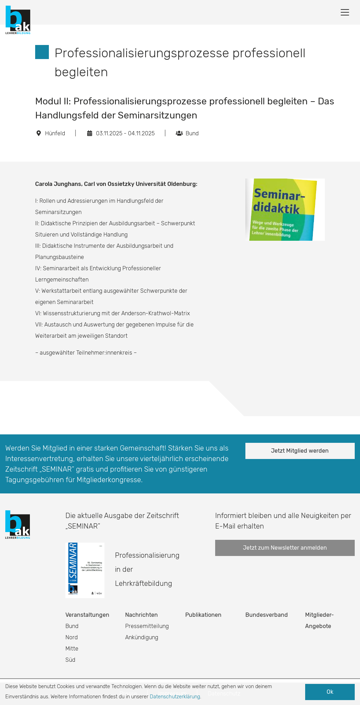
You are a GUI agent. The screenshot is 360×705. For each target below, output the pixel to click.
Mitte (71, 648)
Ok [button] (330, 691)
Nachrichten (141, 615)
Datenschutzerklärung (175, 697)
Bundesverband (266, 615)
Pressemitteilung (147, 626)
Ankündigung (141, 637)
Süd (70, 660)
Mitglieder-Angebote (319, 620)
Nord (71, 637)
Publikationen (203, 615)
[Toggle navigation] (344, 12)
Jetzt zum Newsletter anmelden (285, 547)
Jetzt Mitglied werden (300, 450)
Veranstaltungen (87, 615)
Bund (71, 626)
